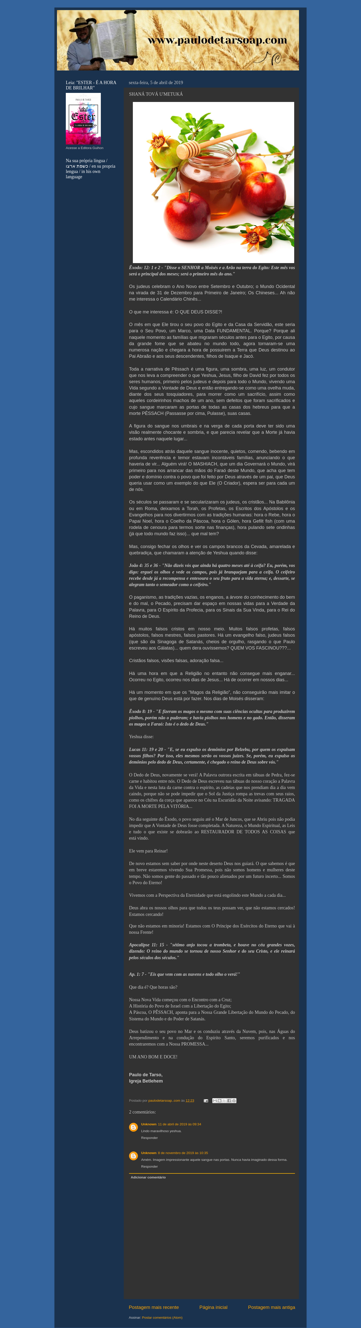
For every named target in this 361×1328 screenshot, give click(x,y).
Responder (149, 1138)
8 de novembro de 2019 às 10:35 (183, 1153)
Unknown (149, 1124)
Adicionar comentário (148, 1177)
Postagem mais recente (154, 1307)
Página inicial (213, 1307)
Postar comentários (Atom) (162, 1317)
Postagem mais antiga (271, 1307)
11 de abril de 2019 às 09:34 (179, 1124)
